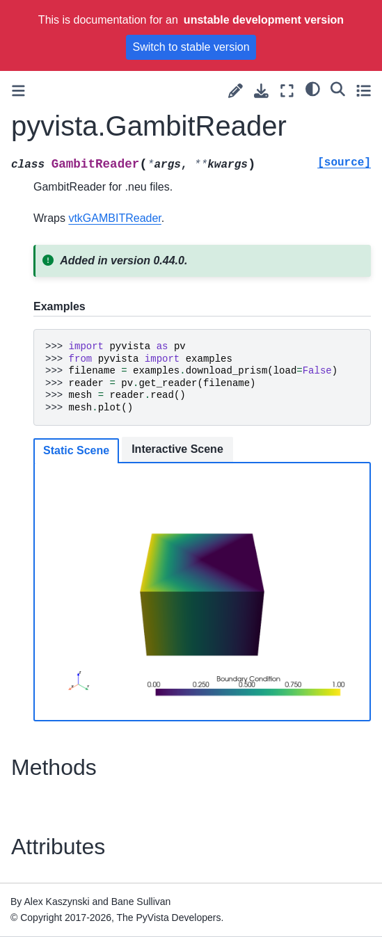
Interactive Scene (177, 449)
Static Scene (76, 450)
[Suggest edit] (235, 90)
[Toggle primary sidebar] (18, 91)
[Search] (338, 89)
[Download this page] (261, 90)
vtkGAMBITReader (114, 218)
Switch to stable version (190, 47)
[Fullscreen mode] (287, 90)
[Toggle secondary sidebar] (363, 90)
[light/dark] (313, 89)
